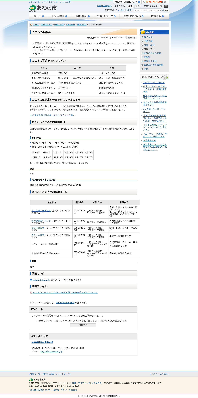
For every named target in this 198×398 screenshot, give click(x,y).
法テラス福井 (38, 228)
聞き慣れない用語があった (114, 321)
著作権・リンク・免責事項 (65, 390)
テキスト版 (35, 2)
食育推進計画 (149, 140)
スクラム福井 (38, 235)
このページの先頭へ (160, 374)
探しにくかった (63, 321)
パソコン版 (66, 2)
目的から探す (46, 25)
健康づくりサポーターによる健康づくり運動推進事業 (155, 89)
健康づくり (81, 25)
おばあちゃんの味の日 (154, 82)
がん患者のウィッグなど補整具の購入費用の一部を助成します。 (155, 147)
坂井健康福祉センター (42, 221)
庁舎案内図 (96, 383)
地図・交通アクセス (81, 383)
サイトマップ (64, 374)
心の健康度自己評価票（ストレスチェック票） (52, 115)
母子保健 (148, 37)
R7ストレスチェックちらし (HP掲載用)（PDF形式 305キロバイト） (64, 292)
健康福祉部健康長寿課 (42, 342)
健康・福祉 (59, 25)
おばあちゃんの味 (152, 53)
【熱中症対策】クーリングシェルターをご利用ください (155, 127)
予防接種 (148, 41)
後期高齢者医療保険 (153, 65)
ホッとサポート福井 (41, 210)
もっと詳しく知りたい (86, 321)
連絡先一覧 (35, 374)
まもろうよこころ (41, 280)
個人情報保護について (40, 390)
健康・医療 (70, 25)
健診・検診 (149, 45)
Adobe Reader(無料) (65, 302)
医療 (146, 69)
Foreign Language (104, 6)
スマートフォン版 (50, 2)
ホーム (36, 25)
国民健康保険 (150, 61)
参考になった (45, 321)
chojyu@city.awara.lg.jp (51, 351)
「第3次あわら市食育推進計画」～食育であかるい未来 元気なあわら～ (155, 118)
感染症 (147, 57)
